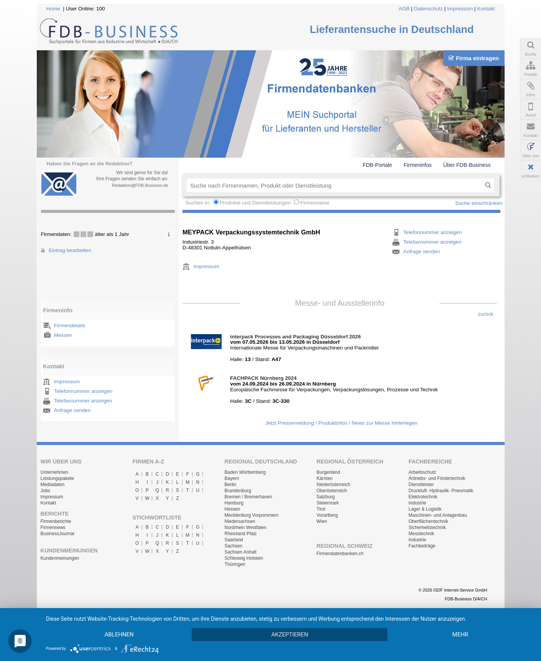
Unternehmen (55, 472)
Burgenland (328, 472)
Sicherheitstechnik (427, 527)
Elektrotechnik (423, 496)
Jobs (45, 490)
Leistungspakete (57, 478)
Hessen (232, 509)
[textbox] (334, 185)
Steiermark (328, 503)
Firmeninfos (418, 165)
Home (53, 9)
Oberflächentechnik (428, 521)
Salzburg (326, 496)
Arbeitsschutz (422, 472)
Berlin (231, 484)
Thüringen (235, 564)
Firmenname (314, 203)
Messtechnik (421, 533)
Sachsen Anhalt (241, 552)
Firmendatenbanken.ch (340, 553)
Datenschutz (428, 9)
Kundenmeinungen (60, 558)
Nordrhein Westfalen (245, 527)
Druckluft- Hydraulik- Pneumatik (441, 490)
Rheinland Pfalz (241, 533)
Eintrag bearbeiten (70, 250)
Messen (63, 335)
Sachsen (234, 546)
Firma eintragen (474, 58)
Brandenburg (238, 490)
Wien (322, 521)
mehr (460, 634)
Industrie (417, 503)
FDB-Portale (377, 165)
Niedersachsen (240, 521)
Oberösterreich (332, 490)
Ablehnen (118, 634)
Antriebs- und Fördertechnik (437, 478)
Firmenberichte (56, 521)
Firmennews (53, 527)
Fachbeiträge (422, 546)
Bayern (232, 478)
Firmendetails (70, 325)
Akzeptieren (289, 634)
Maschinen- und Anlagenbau (438, 515)
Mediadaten (53, 484)
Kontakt (486, 9)
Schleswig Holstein (244, 558)
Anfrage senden (72, 410)
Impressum (460, 9)
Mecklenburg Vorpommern (252, 515)
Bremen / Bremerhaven (248, 496)
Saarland (234, 539)
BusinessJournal (57, 533)
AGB (404, 9)
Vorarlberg (327, 515)
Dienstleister (421, 484)
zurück (485, 314)
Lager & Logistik (425, 509)
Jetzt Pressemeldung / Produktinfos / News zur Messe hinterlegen (341, 423)
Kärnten (325, 478)
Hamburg (234, 503)
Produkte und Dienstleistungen (255, 203)
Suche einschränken (478, 203)
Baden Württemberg (245, 472)
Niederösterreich (333, 484)
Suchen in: (199, 203)
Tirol (321, 509)
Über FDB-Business (467, 165)
